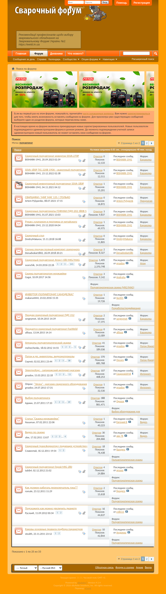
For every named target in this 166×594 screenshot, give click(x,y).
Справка (41, 59)
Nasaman (30, 422)
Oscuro (120, 360)
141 (71, 264)
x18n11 (120, 511)
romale (28, 491)
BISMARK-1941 (33, 159)
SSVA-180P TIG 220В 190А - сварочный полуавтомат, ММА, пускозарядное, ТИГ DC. (55, 171)
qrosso (119, 470)
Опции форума (89, 59)
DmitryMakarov (33, 239)
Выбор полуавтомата (37, 397)
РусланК (29, 513)
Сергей (29, 361)
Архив (139, 567)
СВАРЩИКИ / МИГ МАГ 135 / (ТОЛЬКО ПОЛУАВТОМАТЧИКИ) (47, 198)
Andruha (120, 277)
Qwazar (120, 401)
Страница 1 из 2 (130, 143)
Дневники (56, 53)
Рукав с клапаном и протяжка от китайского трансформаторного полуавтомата (51, 223)
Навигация (108, 59)
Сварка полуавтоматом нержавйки (45, 273)
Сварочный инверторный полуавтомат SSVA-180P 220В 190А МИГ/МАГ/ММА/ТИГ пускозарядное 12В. (56, 185)
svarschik (30, 264)
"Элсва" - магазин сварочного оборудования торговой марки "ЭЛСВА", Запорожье (56, 385)
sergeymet (30, 318)
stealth (28, 533)
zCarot (88, 588)
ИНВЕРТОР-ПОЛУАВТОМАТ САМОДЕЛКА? (49, 294)
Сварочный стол (34, 235)
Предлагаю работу (146, 202)
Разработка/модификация (126, 308)
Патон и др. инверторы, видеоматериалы (50, 356)
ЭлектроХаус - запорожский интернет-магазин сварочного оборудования (52, 371)
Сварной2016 (123, 373)
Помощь (122, 2)
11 (70, 374)
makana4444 (32, 297)
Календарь (54, 59)
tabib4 (28, 470)
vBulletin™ (82, 582)
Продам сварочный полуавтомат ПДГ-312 (49, 315)
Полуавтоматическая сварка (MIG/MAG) (112, 287)
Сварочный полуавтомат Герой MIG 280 (48, 466)
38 (69, 360)
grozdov (120, 263)
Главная (21, 53)
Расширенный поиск (143, 59)
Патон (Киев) (147, 346)
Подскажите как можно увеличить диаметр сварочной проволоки (51, 510)
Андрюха (121, 532)
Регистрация (142, 2)
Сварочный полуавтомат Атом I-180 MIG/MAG (52, 259)
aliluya (28, 332)
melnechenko (32, 347)
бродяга (120, 449)
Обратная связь (104, 567)
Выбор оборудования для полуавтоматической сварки (127, 413)
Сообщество (70, 59)
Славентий (31, 450)
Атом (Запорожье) (147, 265)
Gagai (28, 277)
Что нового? (75, 53)
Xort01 (119, 297)
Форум (38, 53)
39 (69, 402)
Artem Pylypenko (34, 200)
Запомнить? (77, 7)
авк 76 (119, 435)
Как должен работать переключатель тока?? (51, 487)
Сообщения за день (24, 59)
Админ (29, 402)
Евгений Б (121, 422)
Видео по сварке (35, 432)
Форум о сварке (124, 567)
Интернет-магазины (145, 375)
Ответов (97, 156)
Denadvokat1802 (34, 253)
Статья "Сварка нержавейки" (42, 418)
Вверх (148, 567)
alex (27, 437)
